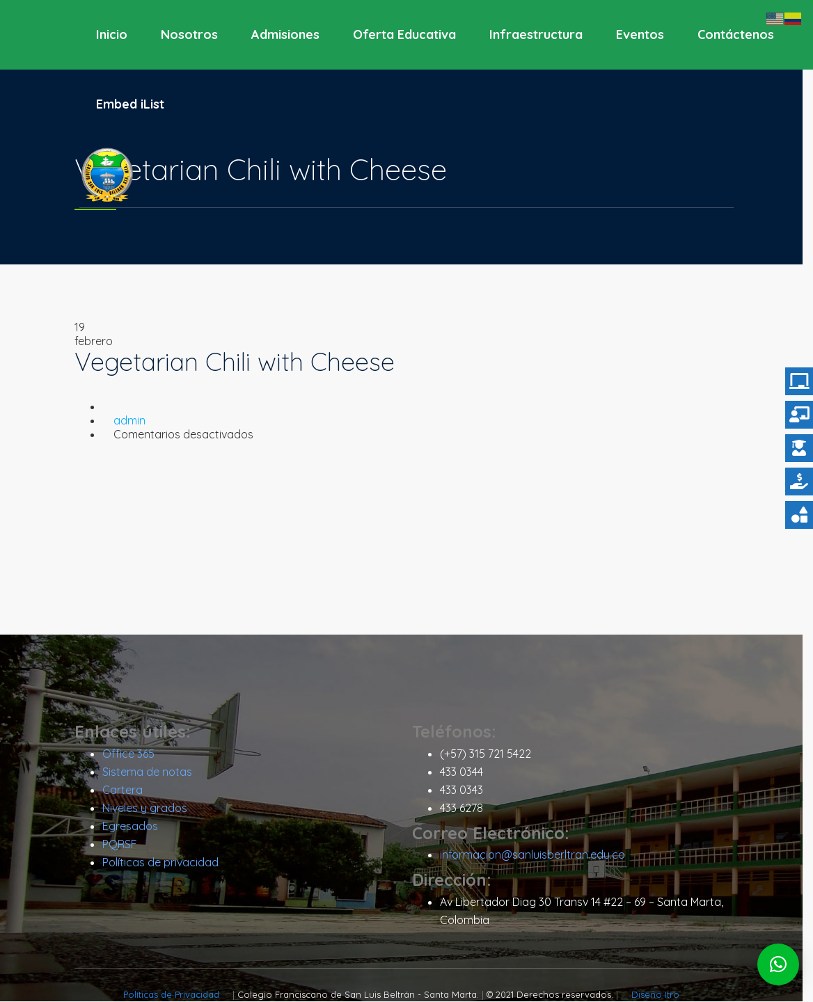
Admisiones (285, 34)
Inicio (111, 34)
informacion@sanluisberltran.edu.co (537, 855)
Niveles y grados (149, 809)
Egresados (135, 827)
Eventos (640, 34)
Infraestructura (536, 34)
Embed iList (130, 104)
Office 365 (133, 754)
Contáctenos (735, 34)
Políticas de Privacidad (178, 995)
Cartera (127, 790)
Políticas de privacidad (165, 863)
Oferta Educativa (404, 34)
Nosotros (189, 34)
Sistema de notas (152, 772)
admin (134, 420)
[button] (778, 964)
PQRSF (124, 845)
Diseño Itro (661, 995)
